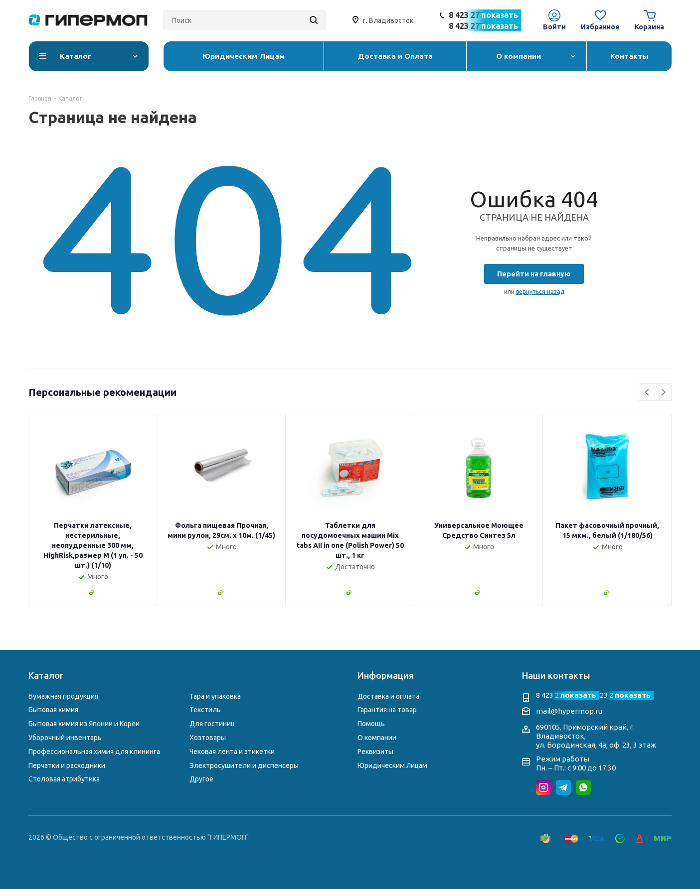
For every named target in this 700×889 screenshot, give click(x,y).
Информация (385, 675)
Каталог (46, 675)
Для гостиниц (212, 724)
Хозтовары (207, 738)
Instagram (543, 787)
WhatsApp (583, 787)
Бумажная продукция (63, 696)
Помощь (371, 724)
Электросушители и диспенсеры (244, 765)
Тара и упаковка (215, 696)
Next (663, 392)
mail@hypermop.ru (569, 711)
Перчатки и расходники (66, 765)
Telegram (563, 787)
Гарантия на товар (387, 710)
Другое (201, 779)
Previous (647, 392)
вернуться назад (540, 291)
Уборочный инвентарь (65, 738)
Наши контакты (556, 675)
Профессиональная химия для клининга (94, 752)
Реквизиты (375, 752)
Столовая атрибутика (64, 779)
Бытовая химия (53, 710)
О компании (376, 738)
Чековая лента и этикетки (232, 752)
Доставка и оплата (388, 696)
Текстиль (205, 710)
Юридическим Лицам (392, 765)
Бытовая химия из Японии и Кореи (84, 724)
